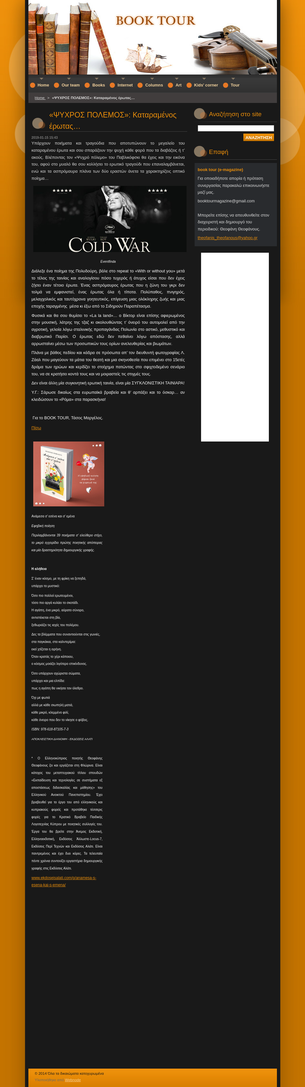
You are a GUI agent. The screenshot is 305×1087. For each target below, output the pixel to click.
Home (40, 98)
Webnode (73, 1080)
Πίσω (36, 427)
